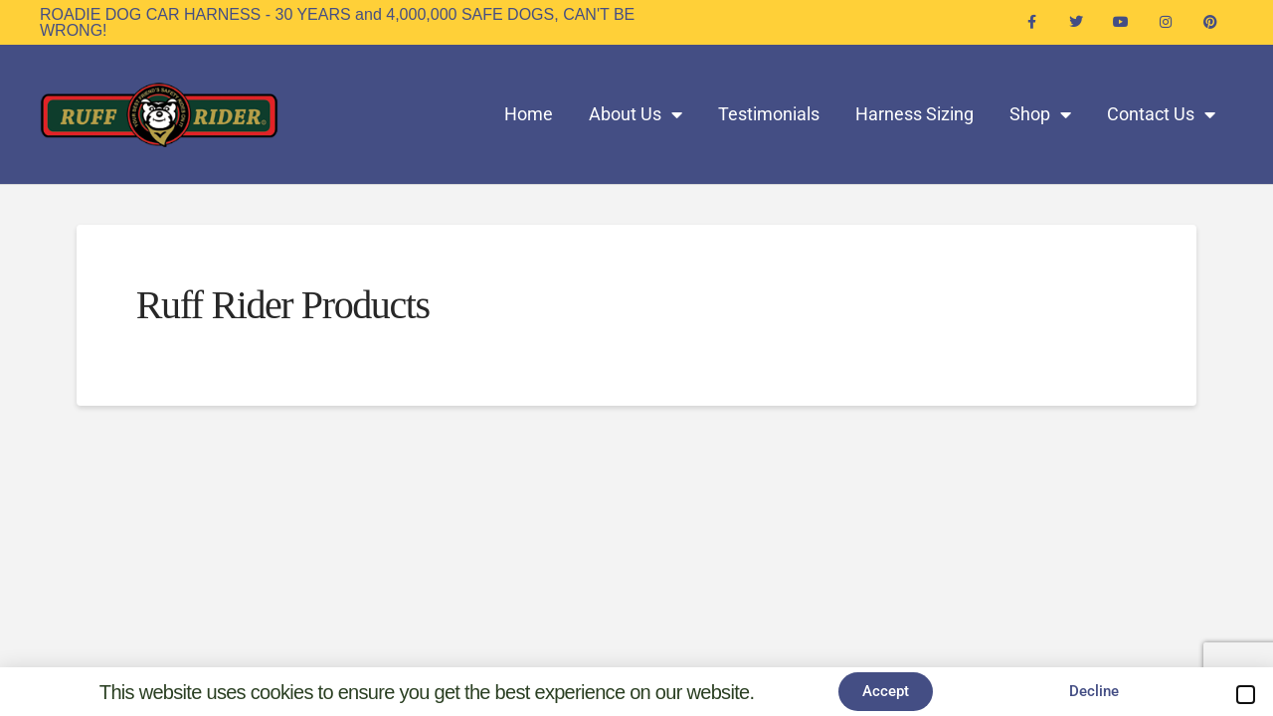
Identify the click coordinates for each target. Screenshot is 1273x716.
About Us (635, 114)
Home (528, 113)
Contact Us (1161, 114)
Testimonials (768, 113)
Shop (1040, 114)
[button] (1245, 694)
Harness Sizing (914, 113)
